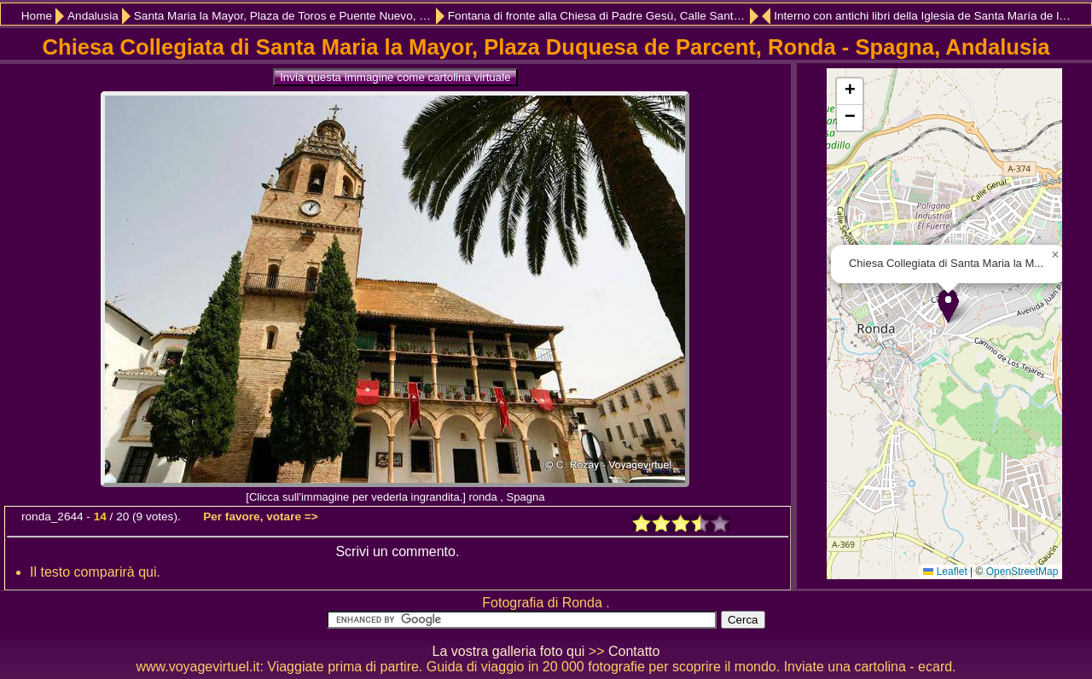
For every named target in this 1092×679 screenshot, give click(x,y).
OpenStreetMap (1022, 571)
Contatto (633, 651)
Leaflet (945, 571)
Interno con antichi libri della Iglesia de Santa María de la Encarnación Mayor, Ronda (924, 15)
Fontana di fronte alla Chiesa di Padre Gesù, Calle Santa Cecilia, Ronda (603, 15)
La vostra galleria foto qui (509, 651)
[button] (948, 305)
